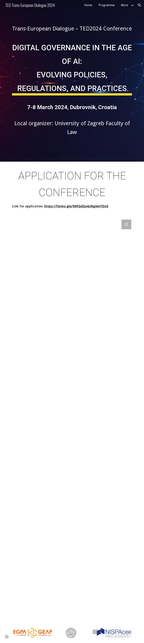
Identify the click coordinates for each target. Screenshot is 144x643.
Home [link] (88, 5)
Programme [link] (107, 5)
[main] (71, 28)
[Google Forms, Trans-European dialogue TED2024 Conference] (71, 419)
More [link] (124, 5)
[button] (139, 5)
